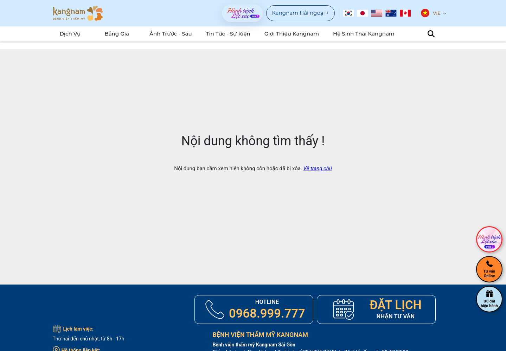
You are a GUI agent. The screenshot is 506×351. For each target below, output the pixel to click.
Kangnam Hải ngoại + (300, 12)
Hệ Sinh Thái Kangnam (359, 33)
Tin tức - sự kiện (236, 33)
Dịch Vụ (66, 33)
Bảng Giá (121, 33)
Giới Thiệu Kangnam (294, 33)
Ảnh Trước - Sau (183, 33)
